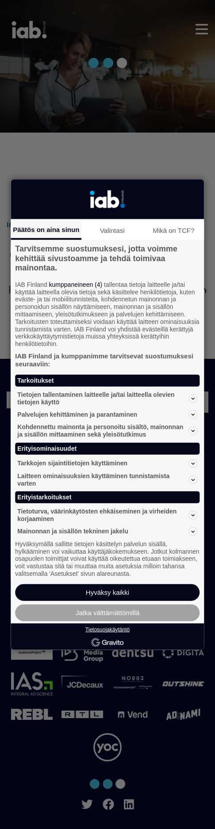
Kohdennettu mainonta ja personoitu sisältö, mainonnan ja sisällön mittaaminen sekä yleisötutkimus (107, 430)
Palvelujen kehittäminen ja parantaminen (107, 414)
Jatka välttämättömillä (107, 612)
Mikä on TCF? (173, 230)
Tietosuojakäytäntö (107, 629)
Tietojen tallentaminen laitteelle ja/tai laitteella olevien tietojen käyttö (107, 398)
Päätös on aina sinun (46, 229)
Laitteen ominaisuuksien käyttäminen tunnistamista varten (107, 479)
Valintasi (112, 230)
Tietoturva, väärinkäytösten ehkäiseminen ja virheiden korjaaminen (107, 515)
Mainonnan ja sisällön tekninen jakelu (107, 531)
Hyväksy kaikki (107, 592)
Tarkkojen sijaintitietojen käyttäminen (107, 463)
